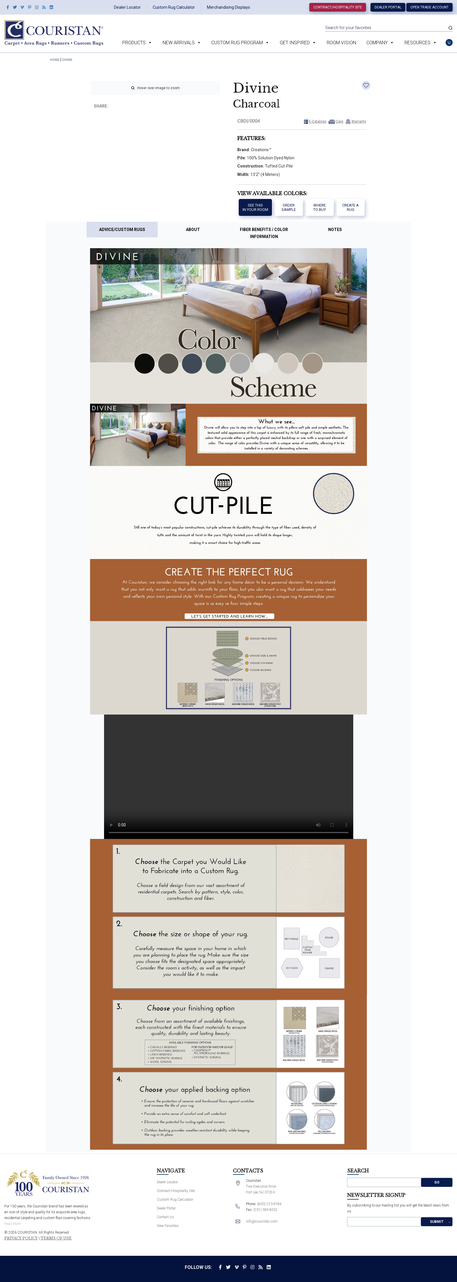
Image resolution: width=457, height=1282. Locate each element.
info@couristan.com (261, 1221)
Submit (437, 1222)
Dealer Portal (388, 7)
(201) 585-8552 (265, 1210)
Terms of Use (56, 1238)
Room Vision (341, 42)
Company (380, 42)
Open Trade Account (429, 7)
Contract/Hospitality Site (337, 7)
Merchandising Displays (228, 7)
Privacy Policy (21, 1238)
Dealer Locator (127, 7)
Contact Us (165, 1217)
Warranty (358, 121)
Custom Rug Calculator (174, 7)
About (193, 229)
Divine (67, 60)
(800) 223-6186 (269, 1204)
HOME (54, 60)
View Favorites (168, 1226)
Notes (335, 229)
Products (137, 42)
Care (339, 121)
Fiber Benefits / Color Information (264, 233)
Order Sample (289, 207)
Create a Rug (350, 207)
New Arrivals (182, 42)
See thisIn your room (255, 207)
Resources (421, 42)
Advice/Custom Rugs (122, 229)
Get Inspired (298, 42)
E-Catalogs (317, 121)
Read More (12, 1224)
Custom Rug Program (240, 42)
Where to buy (319, 207)
